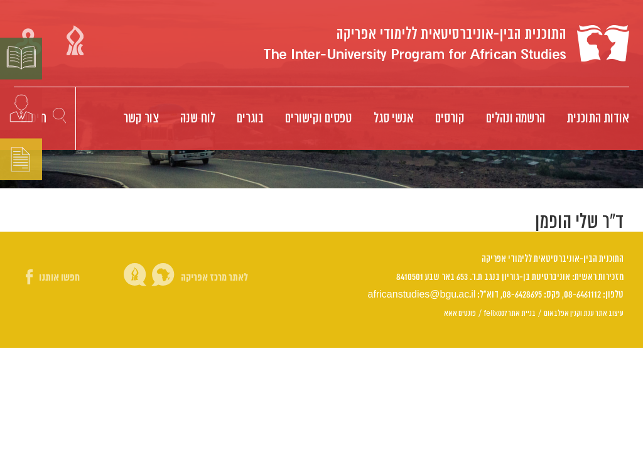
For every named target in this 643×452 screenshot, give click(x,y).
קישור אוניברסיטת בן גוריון (75, 40)
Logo (446, 43)
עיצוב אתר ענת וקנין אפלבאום (584, 313)
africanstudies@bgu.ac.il (422, 294)
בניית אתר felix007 (510, 313)
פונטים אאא (460, 313)
